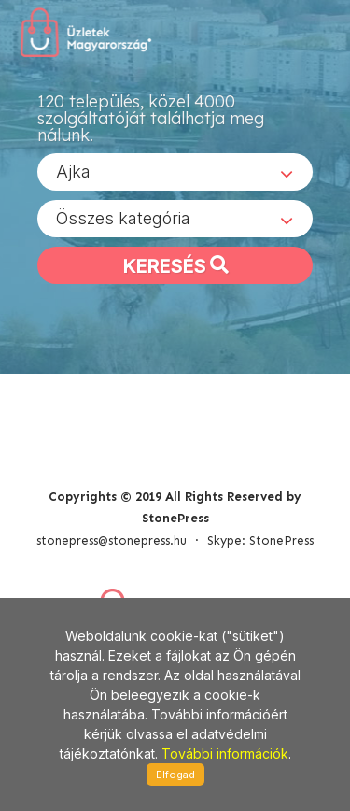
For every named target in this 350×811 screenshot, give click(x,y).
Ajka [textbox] (73, 171)
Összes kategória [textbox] (123, 218)
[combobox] (175, 172)
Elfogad (175, 774)
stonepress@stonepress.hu (111, 541)
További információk (224, 753)
